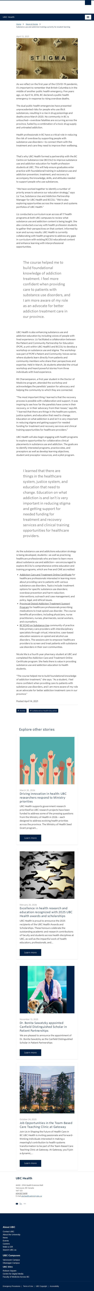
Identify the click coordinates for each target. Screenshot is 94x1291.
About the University (11, 1234)
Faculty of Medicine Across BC (16, 1277)
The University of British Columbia (34, 5)
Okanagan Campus (11, 1263)
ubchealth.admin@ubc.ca (31, 1196)
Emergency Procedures (11, 1286)
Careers (6, 1244)
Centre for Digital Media (13, 1274)
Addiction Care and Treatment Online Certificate (46, 574)
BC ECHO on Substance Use (34, 625)
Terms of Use (28, 1286)
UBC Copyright (41, 1286)
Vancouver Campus (11, 1260)
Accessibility (54, 1286)
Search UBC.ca (9, 1250)
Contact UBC (8, 1231)
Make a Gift (8, 1247)
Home (18, 24)
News (5, 1238)
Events (6, 1241)
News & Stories (32, 24)
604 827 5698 (21, 1193)
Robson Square (9, 1271)
